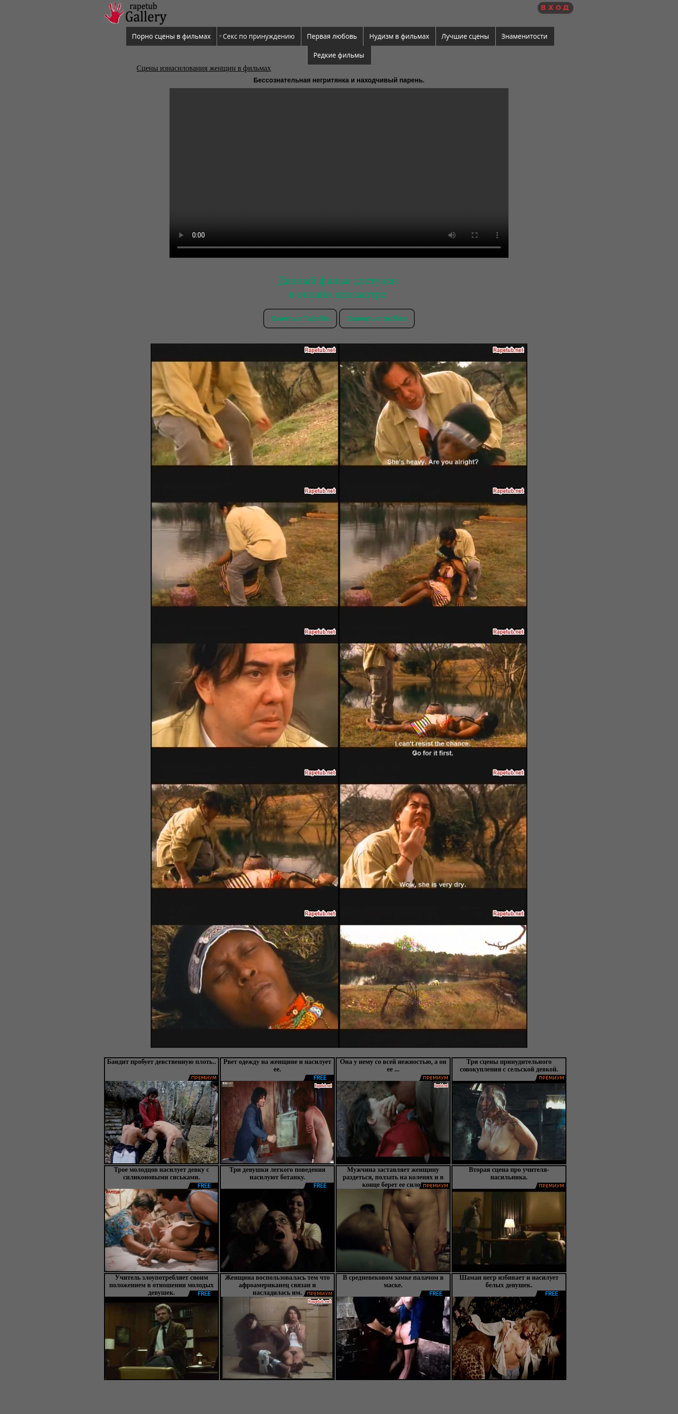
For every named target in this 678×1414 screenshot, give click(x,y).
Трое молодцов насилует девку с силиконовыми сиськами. (162, 1173)
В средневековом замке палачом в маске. (393, 1281)
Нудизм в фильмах (399, 36)
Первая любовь (332, 36)
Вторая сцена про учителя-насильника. (509, 1173)
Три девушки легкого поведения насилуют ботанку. (277, 1173)
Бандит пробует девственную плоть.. (161, 1061)
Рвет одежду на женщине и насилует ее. (277, 1065)
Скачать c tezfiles (377, 318)
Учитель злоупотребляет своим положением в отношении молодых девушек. (161, 1285)
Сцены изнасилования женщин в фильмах (204, 68)
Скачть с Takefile (300, 318)
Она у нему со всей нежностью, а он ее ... (393, 1065)
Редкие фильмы (338, 54)
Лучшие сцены (465, 36)
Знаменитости (524, 36)
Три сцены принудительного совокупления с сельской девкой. (509, 1065)
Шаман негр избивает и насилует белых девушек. (509, 1281)
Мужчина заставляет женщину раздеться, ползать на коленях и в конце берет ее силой (393, 1177)
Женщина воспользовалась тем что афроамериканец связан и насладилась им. (277, 1285)
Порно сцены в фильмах (171, 36)
